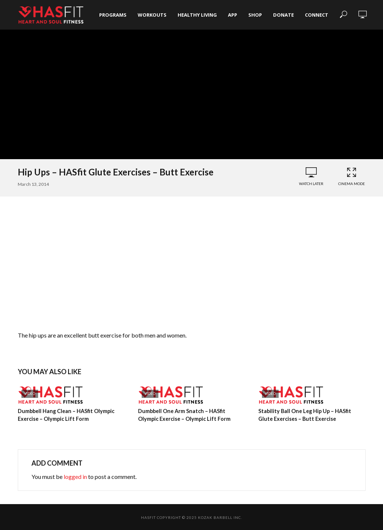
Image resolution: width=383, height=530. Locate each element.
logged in (75, 476)
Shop (255, 14)
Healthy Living (197, 14)
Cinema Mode (351, 176)
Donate (283, 14)
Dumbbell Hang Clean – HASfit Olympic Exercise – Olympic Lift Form (65, 415)
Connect (316, 14)
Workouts (152, 14)
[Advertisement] (192, 265)
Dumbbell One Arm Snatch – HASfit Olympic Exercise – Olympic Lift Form (191, 415)
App (232, 14)
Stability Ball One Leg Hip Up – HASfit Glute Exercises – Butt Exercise (311, 415)
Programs (113, 14)
